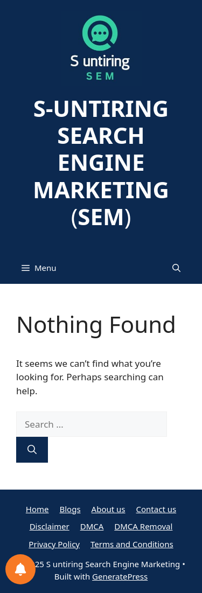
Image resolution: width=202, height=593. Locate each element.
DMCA (92, 526)
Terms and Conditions (131, 544)
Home (37, 509)
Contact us (156, 509)
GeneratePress (120, 576)
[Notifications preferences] (20, 569)
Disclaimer (49, 526)
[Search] (32, 450)
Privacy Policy (54, 544)
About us (109, 509)
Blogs (70, 509)
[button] (176, 268)
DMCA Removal (143, 526)
